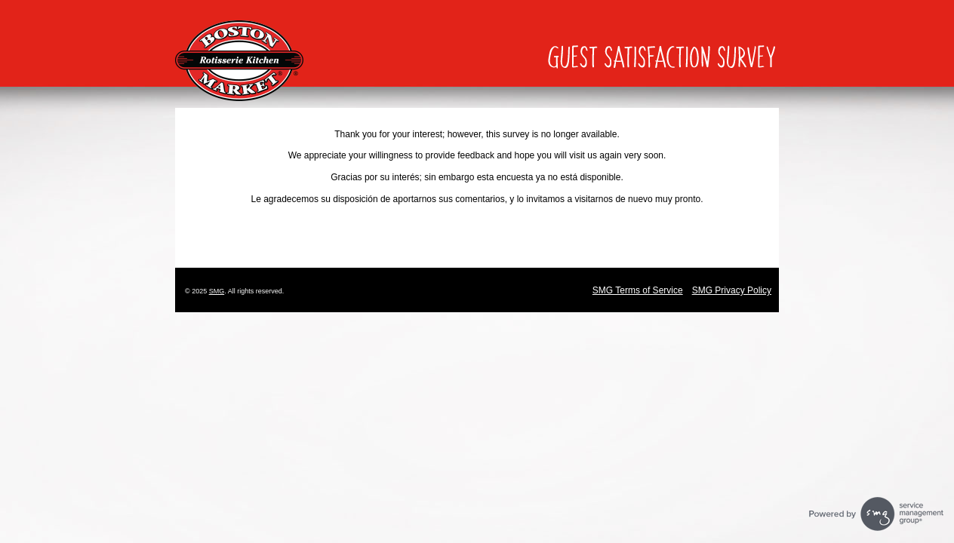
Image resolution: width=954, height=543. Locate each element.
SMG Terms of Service (637, 290)
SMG (217, 291)
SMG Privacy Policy (731, 290)
